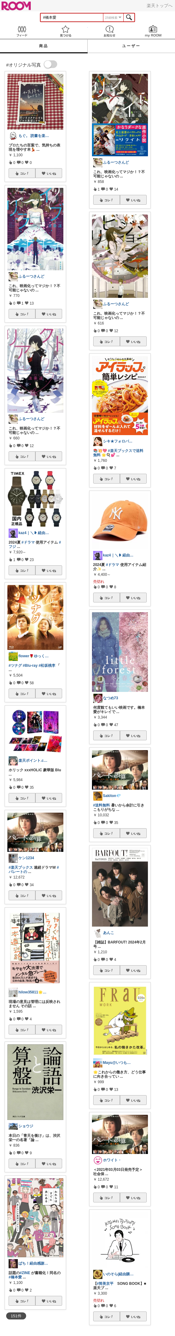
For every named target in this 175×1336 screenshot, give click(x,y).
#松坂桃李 (46, 665)
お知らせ (109, 31)
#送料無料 (101, 805)
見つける (65, 31)
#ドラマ (28, 542)
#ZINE (25, 1273)
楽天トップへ (160, 5)
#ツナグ (15, 665)
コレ (24, 173)
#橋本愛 (15, 1277)
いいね (51, 173)
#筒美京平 (105, 1283)
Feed (22, 31)
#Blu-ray (30, 665)
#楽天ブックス (21, 867)
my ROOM (153, 31)
